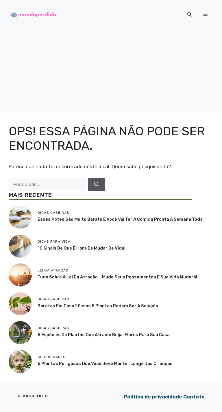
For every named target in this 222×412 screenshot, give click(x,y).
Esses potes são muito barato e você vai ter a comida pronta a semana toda (120, 219)
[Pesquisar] (96, 185)
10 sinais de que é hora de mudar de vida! (81, 248)
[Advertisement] (111, 72)
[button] (189, 14)
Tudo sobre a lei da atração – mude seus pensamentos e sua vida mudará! (117, 277)
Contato (194, 397)
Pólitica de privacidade (153, 397)
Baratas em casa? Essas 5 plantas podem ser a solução (98, 305)
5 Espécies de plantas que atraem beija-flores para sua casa (104, 334)
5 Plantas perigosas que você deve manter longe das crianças (105, 363)
